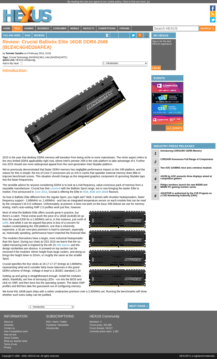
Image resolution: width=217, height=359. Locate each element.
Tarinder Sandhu (14, 53)
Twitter (63, 321)
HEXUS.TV (88, 28)
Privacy (7, 347)
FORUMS (124, 28)
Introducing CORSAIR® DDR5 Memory (181, 151)
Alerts (55, 321)
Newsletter (63, 325)
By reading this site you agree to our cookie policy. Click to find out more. (107, 1)
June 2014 (41, 191)
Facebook (51, 325)
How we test (10, 334)
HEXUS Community (104, 316)
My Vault (14, 63)
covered (55, 188)
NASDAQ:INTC (58, 57)
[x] (148, 1)
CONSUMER (59, 28)
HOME (6, 28)
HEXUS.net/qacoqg (25, 60)
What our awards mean (15, 341)
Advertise (8, 325)
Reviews (39, 35)
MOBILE (74, 28)
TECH (17, 28)
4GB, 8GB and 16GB (95, 191)
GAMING (29, 28)
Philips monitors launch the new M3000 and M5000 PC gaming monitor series (183, 186)
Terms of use (10, 344)
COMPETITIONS (106, 28)
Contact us (9, 328)
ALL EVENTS (174, 128)
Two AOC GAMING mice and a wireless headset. (186, 168)
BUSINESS (43, 28)
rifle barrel (62, 245)
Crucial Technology (18, 57)
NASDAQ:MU (36, 57)
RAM (27, 35)
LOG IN (156, 68)
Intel (47, 57)
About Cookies (11, 338)
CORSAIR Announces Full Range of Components (186, 159)
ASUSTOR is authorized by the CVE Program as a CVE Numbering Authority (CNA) (186, 194)
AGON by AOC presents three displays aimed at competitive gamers (186, 177)
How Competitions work (16, 331)
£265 (5, 222)
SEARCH (207, 28)
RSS (48, 321)
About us (8, 321)
